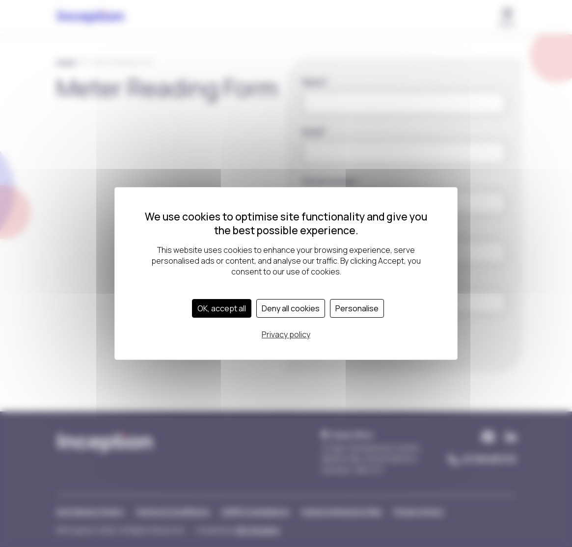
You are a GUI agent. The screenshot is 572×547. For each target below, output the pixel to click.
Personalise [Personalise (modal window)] (357, 308)
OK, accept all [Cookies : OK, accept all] (221, 308)
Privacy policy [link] (286, 334)
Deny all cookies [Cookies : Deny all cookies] (291, 308)
